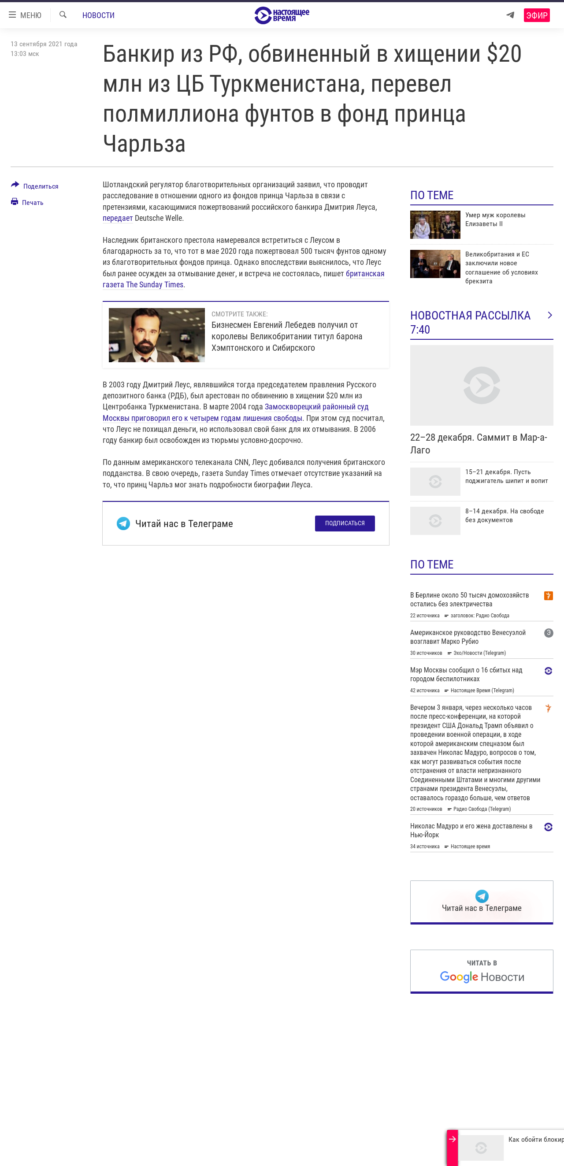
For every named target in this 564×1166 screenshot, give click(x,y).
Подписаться (345, 523)
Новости (98, 15)
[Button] (35, 188)
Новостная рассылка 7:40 (481, 322)
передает (118, 218)
